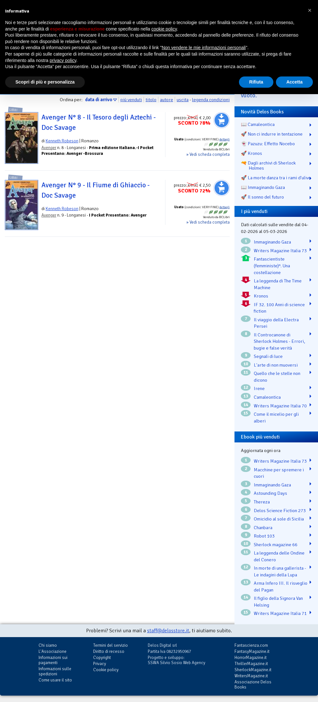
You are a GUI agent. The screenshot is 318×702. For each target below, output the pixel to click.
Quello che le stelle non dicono (277, 376)
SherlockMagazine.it (252, 669)
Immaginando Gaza (272, 242)
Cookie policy (106, 669)
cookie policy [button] (164, 28)
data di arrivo (98, 99)
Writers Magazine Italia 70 (280, 406)
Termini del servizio (110, 645)
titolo (151, 99)
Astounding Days (270, 493)
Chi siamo (48, 645)
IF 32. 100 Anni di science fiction (279, 308)
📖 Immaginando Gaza (263, 187)
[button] (310, 10)
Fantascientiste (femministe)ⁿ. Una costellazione (272, 265)
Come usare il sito (55, 680)
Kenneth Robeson (62, 141)
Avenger (48, 147)
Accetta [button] (294, 81)
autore (166, 99)
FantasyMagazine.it (251, 651)
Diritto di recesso (108, 651)
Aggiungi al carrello (222, 120)
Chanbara (263, 527)
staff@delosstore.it (168, 630)
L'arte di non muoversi (276, 365)
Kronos (261, 296)
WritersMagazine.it (251, 676)
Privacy (99, 663)
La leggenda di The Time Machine (278, 284)
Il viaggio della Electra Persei (276, 323)
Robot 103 (264, 536)
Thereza (262, 502)
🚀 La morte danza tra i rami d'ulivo (276, 177)
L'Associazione (52, 651)
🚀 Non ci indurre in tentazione (272, 134)
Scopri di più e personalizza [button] (45, 81)
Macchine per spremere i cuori (279, 473)
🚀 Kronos (251, 153)
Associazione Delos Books (252, 684)
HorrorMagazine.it (250, 657)
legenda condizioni (211, 99)
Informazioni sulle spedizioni (55, 671)
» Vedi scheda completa (208, 154)
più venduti (131, 99)
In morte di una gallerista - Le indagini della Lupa (280, 571)
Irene (259, 388)
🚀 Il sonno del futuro (262, 197)
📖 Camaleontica (258, 124)
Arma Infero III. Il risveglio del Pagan (280, 586)
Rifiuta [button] (256, 81)
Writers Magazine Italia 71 (280, 613)
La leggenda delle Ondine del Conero (279, 556)
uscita (183, 99)
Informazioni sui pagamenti (53, 660)
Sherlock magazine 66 (275, 544)
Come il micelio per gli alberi (276, 417)
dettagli (224, 139)
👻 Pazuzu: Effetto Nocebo (268, 143)
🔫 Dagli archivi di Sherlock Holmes (268, 165)
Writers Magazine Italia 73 (280, 250)
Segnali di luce (268, 356)
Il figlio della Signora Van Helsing (278, 601)
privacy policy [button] (63, 60)
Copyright (102, 657)
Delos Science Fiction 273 (280, 510)
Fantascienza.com (251, 645)
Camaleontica (267, 397)
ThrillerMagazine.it (251, 663)
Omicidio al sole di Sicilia (279, 519)
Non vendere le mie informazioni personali (203, 47)
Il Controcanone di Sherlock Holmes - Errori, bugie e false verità (279, 341)
